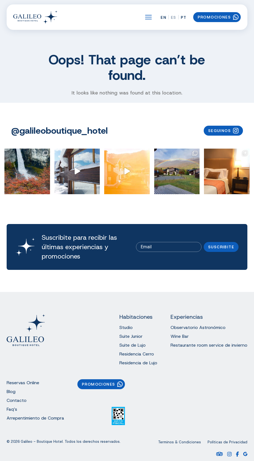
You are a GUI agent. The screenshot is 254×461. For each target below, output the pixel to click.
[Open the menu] (148, 17)
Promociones (218, 17)
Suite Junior (131, 336)
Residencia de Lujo (138, 363)
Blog (11, 391)
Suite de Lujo (132, 345)
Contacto (17, 400)
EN (163, 17)
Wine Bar (180, 336)
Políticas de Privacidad (227, 442)
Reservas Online (23, 383)
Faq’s (12, 409)
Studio (126, 327)
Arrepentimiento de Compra (35, 418)
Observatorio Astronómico (198, 327)
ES (173, 17)
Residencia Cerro (136, 354)
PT (184, 17)
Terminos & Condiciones (179, 442)
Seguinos (223, 130)
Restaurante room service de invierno (209, 345)
